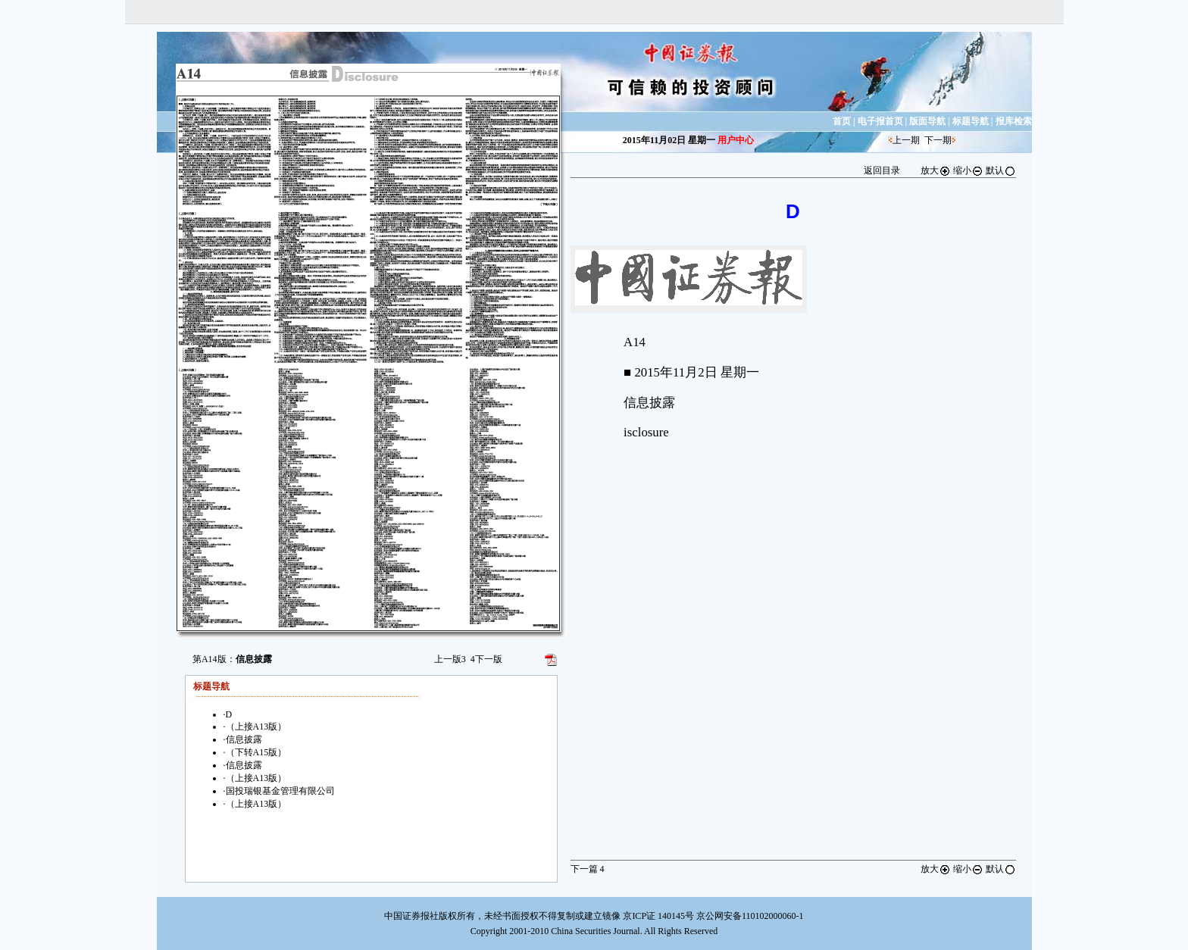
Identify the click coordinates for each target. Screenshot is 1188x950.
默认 (1001, 170)
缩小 (968, 170)
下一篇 (588, 869)
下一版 (486, 659)
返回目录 (882, 170)
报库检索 (1014, 121)
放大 (936, 170)
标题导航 (970, 121)
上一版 (450, 659)
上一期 (906, 140)
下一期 (938, 140)
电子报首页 (880, 121)
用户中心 (735, 140)
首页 (842, 121)
